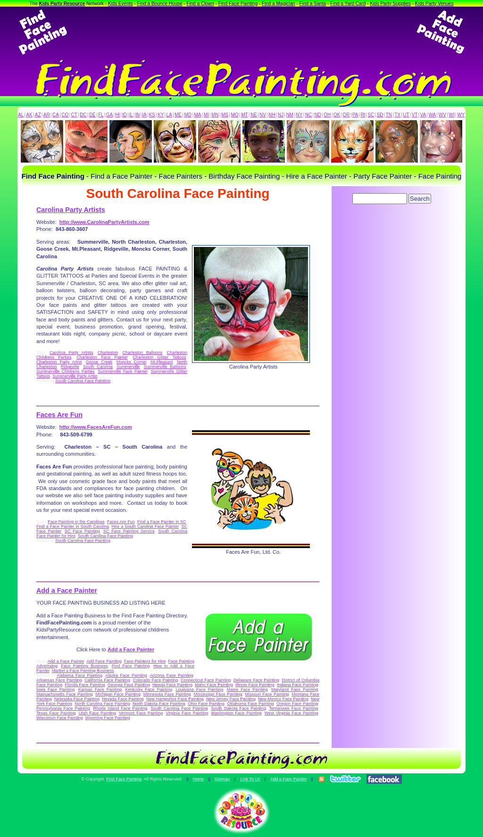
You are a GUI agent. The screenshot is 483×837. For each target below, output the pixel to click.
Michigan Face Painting (117, 694)
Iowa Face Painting (55, 689)
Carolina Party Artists (70, 209)
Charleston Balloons (143, 352)
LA (169, 114)
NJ (280, 114)
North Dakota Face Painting (159, 703)
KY (161, 114)
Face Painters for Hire (145, 661)
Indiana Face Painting (297, 684)
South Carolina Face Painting (82, 380)
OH (327, 114)
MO (235, 114)
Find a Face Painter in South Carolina (72, 526)
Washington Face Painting (236, 713)
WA (432, 114)
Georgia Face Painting (129, 684)
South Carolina (98, 366)
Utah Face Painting (97, 713)
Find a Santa (312, 3)
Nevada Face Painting (123, 699)
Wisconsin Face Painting (59, 717)
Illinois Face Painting (255, 684)
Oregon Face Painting (297, 703)
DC (83, 114)
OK (336, 114)
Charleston (108, 352)
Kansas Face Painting (100, 689)
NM (290, 114)
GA (109, 114)
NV (262, 114)
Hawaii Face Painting (172, 684)
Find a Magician (278, 3)
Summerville (128, 366)
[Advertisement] (241, 32)
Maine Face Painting (247, 689)
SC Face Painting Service (129, 531)
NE (253, 114)
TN (389, 114)
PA (355, 114)
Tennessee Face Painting (293, 708)
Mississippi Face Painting (218, 694)
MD (188, 114)
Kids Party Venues (434, 3)
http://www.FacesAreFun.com (95, 427)
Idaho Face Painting (214, 684)
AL (21, 114)
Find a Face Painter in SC (161, 521)
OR (346, 114)
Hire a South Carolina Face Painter (145, 526)
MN (215, 114)
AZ (38, 114)
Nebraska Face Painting (77, 699)
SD (380, 114)
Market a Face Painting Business (83, 670)
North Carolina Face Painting (102, 703)
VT (415, 114)
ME (178, 114)
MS (224, 114)
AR (46, 114)
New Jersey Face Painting (231, 699)
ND (318, 114)
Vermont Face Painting (141, 713)
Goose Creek (99, 362)
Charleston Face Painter (101, 357)
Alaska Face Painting (126, 675)
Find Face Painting (238, 3)
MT (244, 114)
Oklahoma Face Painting (250, 703)
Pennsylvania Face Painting (63, 708)
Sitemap (222, 779)
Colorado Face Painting (155, 680)
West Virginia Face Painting (291, 713)
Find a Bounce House (159, 3)
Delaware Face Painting (256, 680)
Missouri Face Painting (267, 694)
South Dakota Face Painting (238, 708)
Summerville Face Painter (123, 371)
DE (92, 114)
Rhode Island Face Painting (120, 708)
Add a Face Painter (66, 590)
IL (131, 114)
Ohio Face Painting (206, 703)
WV (442, 114)
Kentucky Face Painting (148, 689)
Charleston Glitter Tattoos (159, 357)
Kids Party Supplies (390, 3)
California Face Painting (107, 680)
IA (144, 114)
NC (308, 114)
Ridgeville (70, 366)
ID (124, 114)
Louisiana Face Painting (199, 689)
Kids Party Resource (62, 3)
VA (423, 114)
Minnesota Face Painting (167, 694)
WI (451, 114)
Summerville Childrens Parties (65, 371)
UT (406, 114)
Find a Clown (200, 3)
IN (137, 114)
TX (397, 114)
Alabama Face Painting (79, 675)
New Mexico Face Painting (283, 699)
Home (198, 779)
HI (117, 114)
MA (197, 114)
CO (64, 114)
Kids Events (120, 3)
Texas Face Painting (55, 713)
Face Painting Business (84, 666)
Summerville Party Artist (75, 376)
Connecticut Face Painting (206, 680)
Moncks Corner (132, 362)
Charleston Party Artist (59, 362)
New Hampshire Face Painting (175, 699)
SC (370, 114)
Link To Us (250, 779)
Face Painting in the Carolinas (76, 521)
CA (55, 114)
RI (362, 114)
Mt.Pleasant (161, 362)
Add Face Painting (103, 661)
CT (74, 114)
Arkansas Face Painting (59, 680)
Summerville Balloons (165, 366)
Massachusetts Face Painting (64, 694)
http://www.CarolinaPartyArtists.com (104, 222)
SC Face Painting (82, 531)
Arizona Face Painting (171, 675)
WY (461, 114)
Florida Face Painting (85, 684)
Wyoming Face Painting (107, 717)
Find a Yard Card (348, 3)
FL (101, 114)
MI (206, 114)
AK (29, 114)
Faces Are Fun (59, 414)
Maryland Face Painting (294, 689)
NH (271, 114)
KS (152, 114)
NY (299, 114)
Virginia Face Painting (187, 713)
